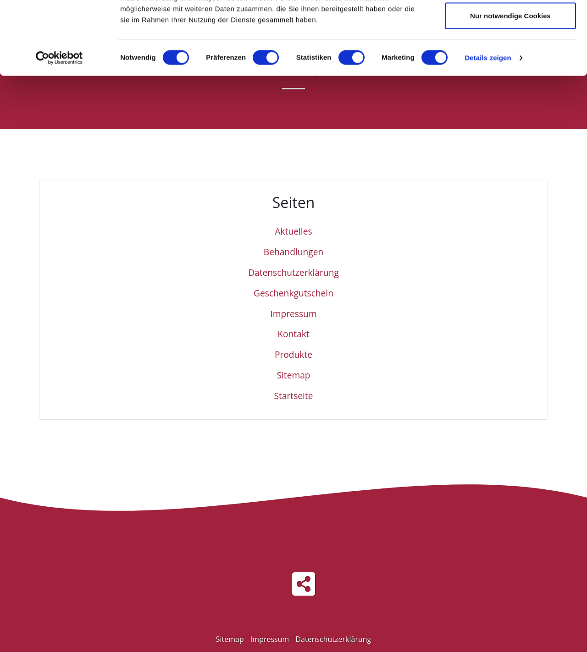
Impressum (293, 313)
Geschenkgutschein (293, 293)
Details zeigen (488, 126)
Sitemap (293, 375)
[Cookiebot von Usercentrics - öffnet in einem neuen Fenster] (59, 126)
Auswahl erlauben (510, 54)
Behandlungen (293, 252)
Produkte (293, 354)
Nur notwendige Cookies (510, 84)
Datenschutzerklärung (293, 272)
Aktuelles (293, 231)
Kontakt (293, 334)
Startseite (293, 395)
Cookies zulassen (510, 24)
